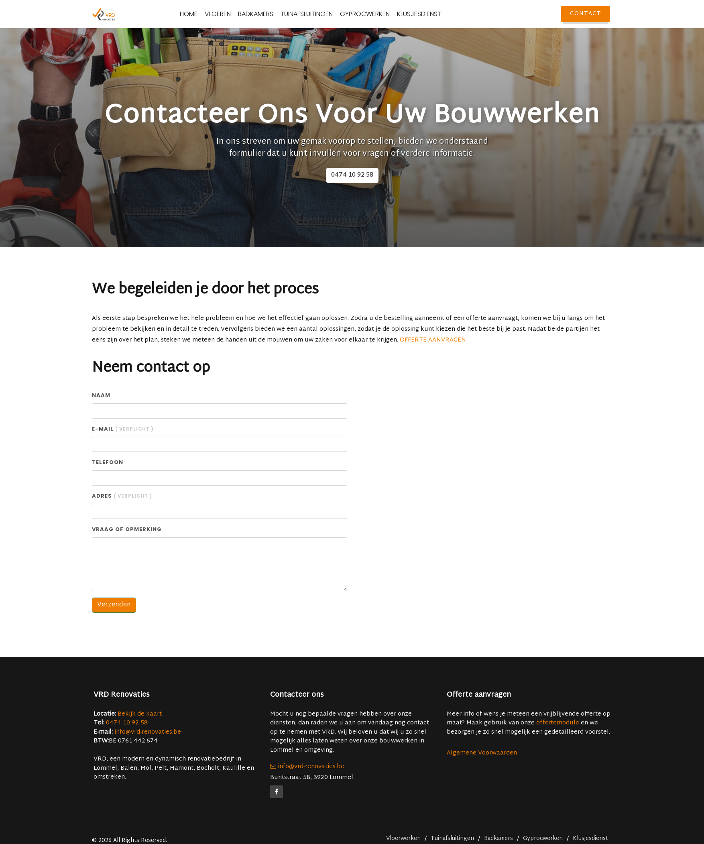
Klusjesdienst (435, 14)
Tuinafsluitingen (323, 14)
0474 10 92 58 (352, 175)
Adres (122, 496)
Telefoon (107, 462)
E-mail (123, 429)
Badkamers (272, 14)
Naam (101, 395)
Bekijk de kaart (139, 714)
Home (205, 14)
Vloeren (234, 14)
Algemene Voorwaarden (482, 753)
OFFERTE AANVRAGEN (433, 340)
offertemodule (557, 723)
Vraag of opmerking (127, 529)
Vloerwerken (403, 839)
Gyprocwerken (381, 14)
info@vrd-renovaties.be (147, 732)
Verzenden (114, 605)
